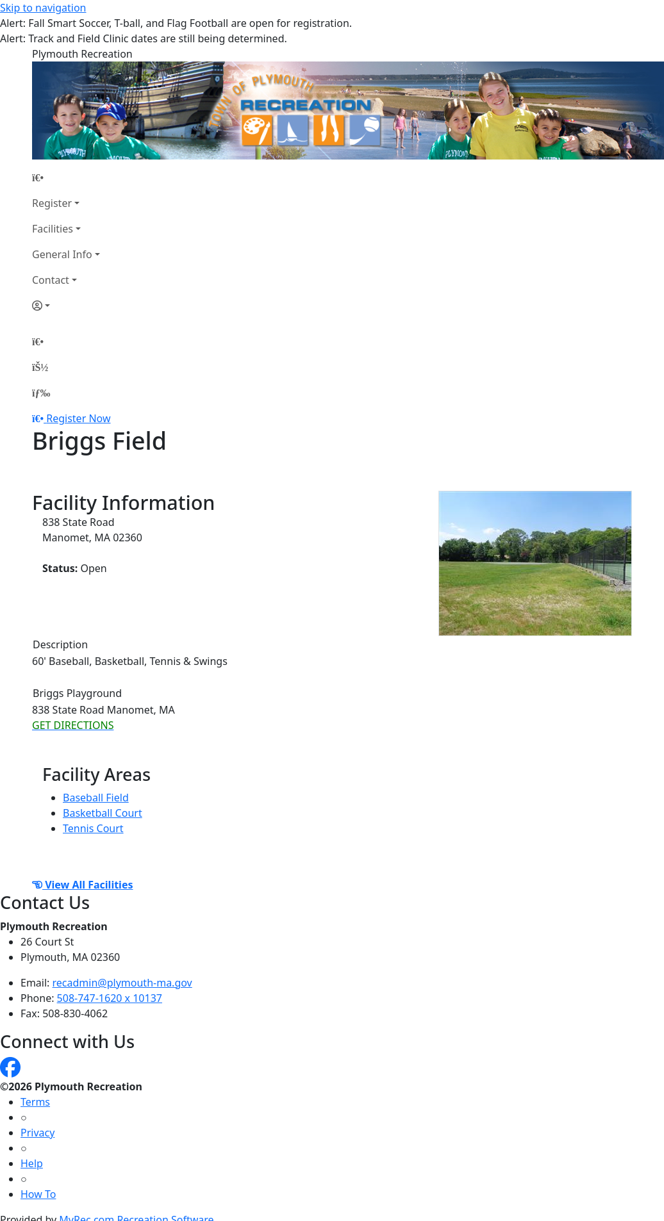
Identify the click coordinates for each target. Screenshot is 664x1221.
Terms (35, 1102)
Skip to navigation (43, 8)
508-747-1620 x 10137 (109, 998)
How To (38, 1194)
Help (32, 1163)
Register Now (78, 418)
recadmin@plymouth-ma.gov (122, 983)
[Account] (66, 305)
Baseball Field (96, 798)
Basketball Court (102, 813)
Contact (50, 280)
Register (52, 203)
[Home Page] (66, 177)
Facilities (52, 229)
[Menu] (41, 393)
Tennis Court (93, 828)
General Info (62, 254)
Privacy (37, 1133)
